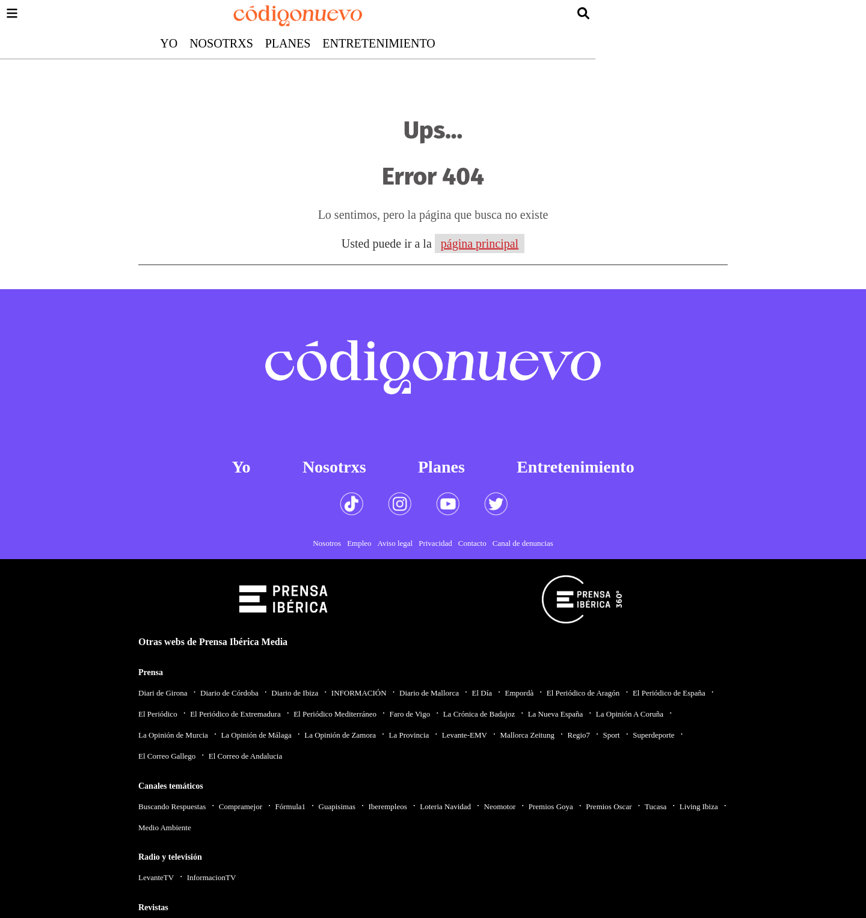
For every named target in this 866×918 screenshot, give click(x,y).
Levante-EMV (464, 734)
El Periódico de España (669, 692)
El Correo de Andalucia (245, 755)
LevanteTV (156, 877)
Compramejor (240, 806)
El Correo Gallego (166, 755)
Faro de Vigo (410, 713)
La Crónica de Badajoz (479, 713)
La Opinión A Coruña (629, 713)
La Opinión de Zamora (340, 734)
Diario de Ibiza (294, 692)
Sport (611, 734)
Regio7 (578, 734)
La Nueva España (555, 713)
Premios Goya (551, 806)
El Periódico (157, 713)
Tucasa (655, 806)
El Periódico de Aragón (583, 692)
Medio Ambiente (164, 827)
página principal (479, 243)
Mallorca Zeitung (527, 734)
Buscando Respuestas (172, 806)
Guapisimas (337, 806)
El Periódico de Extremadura (235, 713)
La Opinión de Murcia (173, 734)
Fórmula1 (290, 806)
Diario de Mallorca (429, 692)
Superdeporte (653, 734)
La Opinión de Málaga (256, 734)
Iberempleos (387, 806)
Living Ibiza (699, 806)
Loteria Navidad (445, 806)
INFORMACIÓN (359, 692)
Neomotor (500, 806)
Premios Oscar (608, 806)
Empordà (519, 692)
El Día (481, 692)
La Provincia (408, 734)
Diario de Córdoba (229, 692)
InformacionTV (211, 877)
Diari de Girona (163, 692)
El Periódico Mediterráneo (334, 713)
